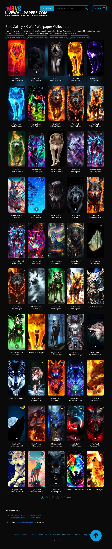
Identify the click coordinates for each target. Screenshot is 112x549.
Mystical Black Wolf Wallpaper (36, 79)
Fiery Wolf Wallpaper (36, 352)
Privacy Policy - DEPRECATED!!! (74, 534)
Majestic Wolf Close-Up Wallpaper (56, 171)
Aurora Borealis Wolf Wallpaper (56, 262)
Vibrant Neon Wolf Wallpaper (36, 125)
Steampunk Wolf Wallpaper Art (17, 353)
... (64, 498)
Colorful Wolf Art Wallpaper (36, 262)
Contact (17, 534)
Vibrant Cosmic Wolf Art (75, 490)
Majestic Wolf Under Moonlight (56, 353)
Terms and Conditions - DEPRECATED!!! (45, 534)
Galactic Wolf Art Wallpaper (75, 171)
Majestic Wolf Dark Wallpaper (56, 216)
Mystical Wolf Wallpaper (16, 398)
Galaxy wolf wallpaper (37, 37)
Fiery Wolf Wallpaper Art (95, 445)
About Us (25, 534)
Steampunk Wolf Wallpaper (56, 308)
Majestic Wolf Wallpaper (75, 216)
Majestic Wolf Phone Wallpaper (17, 491)
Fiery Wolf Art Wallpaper (17, 308)
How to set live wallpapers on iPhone (25, 518)
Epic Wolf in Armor (95, 307)
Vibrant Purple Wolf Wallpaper (95, 79)
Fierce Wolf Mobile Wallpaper (56, 79)
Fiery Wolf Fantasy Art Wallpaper (75, 308)
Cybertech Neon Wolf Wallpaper (95, 171)
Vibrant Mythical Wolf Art (17, 216)
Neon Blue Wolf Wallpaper (16, 125)
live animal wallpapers (26, 522)
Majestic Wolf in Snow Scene (36, 399)
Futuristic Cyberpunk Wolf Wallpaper (17, 262)
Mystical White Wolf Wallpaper (36, 308)
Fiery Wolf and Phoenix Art (36, 445)
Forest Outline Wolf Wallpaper (95, 262)
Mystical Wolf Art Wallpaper (75, 262)
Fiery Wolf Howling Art (95, 490)
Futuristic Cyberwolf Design (75, 353)
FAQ (89, 534)
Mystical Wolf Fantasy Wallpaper (56, 445)
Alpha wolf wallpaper (80, 37)
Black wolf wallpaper (15, 37)
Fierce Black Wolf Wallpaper (56, 491)
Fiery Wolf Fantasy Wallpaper (95, 125)
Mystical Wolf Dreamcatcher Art (75, 399)
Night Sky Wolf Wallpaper (36, 216)
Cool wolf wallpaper (58, 37)
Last (69, 498)
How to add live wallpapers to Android (25, 515)
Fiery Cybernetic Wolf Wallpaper (56, 399)
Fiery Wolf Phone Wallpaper (17, 79)
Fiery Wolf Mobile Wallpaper (56, 125)
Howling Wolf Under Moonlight (17, 445)
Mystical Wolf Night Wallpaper (75, 445)
